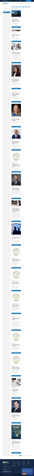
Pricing (19, 3)
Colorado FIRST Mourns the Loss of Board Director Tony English (15, 35)
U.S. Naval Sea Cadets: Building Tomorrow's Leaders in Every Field (16, 238)
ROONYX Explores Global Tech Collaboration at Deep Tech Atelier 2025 (16, 319)
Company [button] (16, 3)
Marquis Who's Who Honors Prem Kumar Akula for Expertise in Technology (16, 345)
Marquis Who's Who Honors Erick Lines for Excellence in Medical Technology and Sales (16, 189)
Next (27, 455)
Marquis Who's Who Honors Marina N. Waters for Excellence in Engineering (16, 120)
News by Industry (6, 8)
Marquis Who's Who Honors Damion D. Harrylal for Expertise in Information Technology (16, 368)
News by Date (5, 10)
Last (29, 455)
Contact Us (29, 3)
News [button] (22, 3)
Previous (13, 455)
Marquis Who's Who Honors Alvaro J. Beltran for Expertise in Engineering (16, 416)
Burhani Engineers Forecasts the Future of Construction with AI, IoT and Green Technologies (16, 53)
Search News (5, 12)
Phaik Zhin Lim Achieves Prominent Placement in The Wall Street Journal (15, 390)
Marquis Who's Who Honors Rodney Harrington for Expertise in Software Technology (16, 260)
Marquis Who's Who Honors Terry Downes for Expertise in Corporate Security (16, 306)
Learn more (30, 471)
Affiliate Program (14, 466)
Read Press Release (16, 41)
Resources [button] (25, 3)
